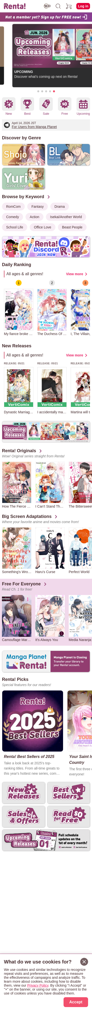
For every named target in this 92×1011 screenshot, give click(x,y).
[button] (38, 91)
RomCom (13, 207)
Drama (59, 207)
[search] (58, 6)
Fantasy (37, 207)
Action (34, 217)
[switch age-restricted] (47, 6)
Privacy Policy (37, 985)
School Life (14, 227)
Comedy (12, 217)
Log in (83, 6)
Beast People (72, 227)
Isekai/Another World (66, 217)
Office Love (42, 227)
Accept (75, 1002)
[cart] (69, 6)
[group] (18, 308)
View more (74, 274)
